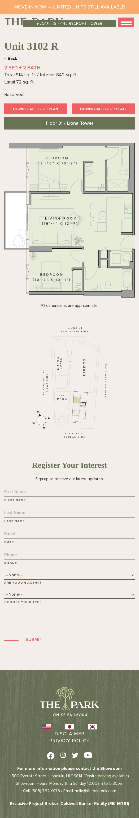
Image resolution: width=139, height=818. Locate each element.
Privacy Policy (69, 741)
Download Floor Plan (35, 109)
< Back (10, 58)
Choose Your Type (23, 602)
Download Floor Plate (103, 109)
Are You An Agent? (22, 583)
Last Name (14, 521)
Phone (10, 563)
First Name (15, 500)
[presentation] (44, 620)
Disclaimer (69, 734)
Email (9, 542)
